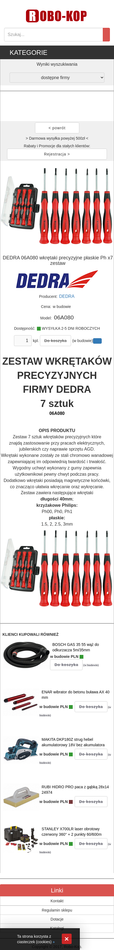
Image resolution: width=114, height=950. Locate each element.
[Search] (53, 34)
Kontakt (57, 901)
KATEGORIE (28, 52)
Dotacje (57, 919)
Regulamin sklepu (57, 910)
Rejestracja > (57, 154)
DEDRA (66, 296)
